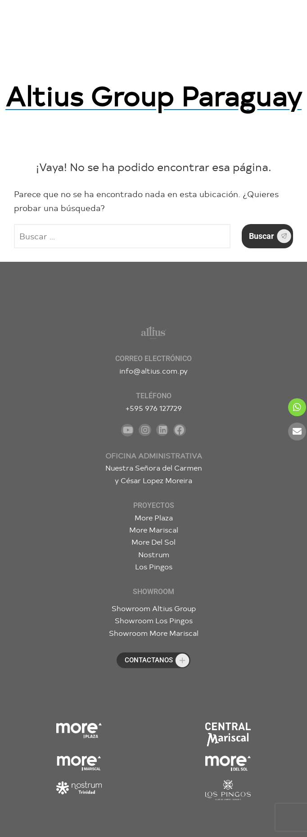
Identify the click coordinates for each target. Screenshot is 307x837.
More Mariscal (153, 529)
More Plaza (154, 517)
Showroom (153, 591)
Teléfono (154, 396)
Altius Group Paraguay (153, 95)
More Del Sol (153, 542)
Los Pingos (153, 566)
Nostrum (153, 554)
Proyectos (153, 505)
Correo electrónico (153, 358)
